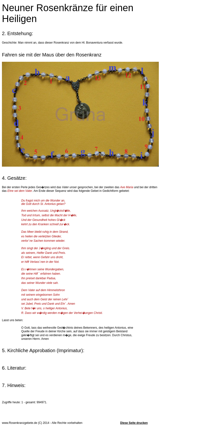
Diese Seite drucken (134, 423)
